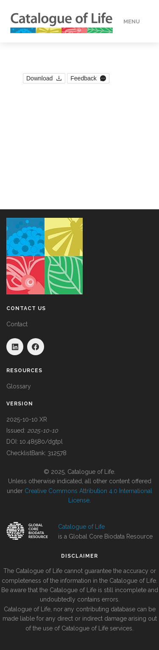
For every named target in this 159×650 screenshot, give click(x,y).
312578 (57, 453)
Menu (131, 21)
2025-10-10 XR (26, 419)
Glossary (18, 386)
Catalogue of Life (81, 526)
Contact (17, 324)
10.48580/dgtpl (41, 441)
